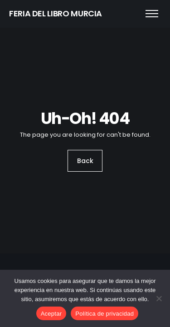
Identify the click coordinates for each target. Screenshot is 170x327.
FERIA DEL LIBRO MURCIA (55, 13)
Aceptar (51, 313)
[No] (158, 298)
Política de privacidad (104, 313)
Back (85, 160)
